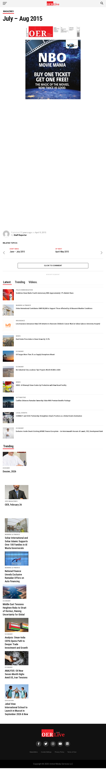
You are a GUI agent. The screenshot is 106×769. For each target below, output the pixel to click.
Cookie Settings (46, 753)
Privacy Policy (59, 753)
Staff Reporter (20, 235)
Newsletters (34, 753)
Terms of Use (71, 753)
